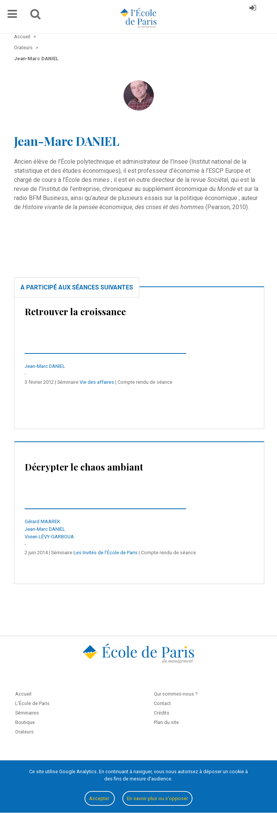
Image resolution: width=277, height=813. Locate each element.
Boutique (25, 722)
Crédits (161, 713)
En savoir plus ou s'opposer (157, 798)
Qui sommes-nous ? (175, 694)
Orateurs (24, 732)
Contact (162, 703)
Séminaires (27, 713)
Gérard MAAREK (42, 521)
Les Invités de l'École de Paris (106, 552)
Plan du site (166, 722)
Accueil (23, 694)
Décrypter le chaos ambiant (84, 467)
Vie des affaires (97, 382)
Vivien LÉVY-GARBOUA (49, 536)
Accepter (99, 798)
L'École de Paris (32, 703)
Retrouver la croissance (75, 311)
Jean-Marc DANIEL (45, 366)
